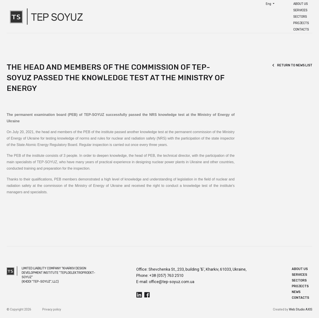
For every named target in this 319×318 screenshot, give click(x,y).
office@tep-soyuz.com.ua (171, 281)
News (296, 292)
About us (300, 4)
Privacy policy (51, 309)
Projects (301, 23)
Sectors (300, 17)
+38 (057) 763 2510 (166, 275)
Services (300, 10)
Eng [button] (269, 4)
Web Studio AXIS (300, 309)
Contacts (301, 29)
